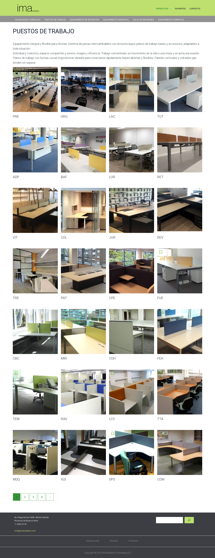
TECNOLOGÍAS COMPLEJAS (27, 20)
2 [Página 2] (25, 497)
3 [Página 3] (33, 497)
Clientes (113, 540)
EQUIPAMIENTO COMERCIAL (170, 20)
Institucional (92, 540)
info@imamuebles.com (25, 531)
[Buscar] (189, 520)
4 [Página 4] (42, 497)
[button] (170, 9)
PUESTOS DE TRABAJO (55, 20)
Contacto (134, 540)
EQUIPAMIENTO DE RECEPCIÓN (84, 20)
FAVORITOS (180, 9)
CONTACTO (195, 9)
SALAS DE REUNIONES (142, 20)
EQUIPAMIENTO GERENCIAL (115, 20)
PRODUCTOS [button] (164, 9)
